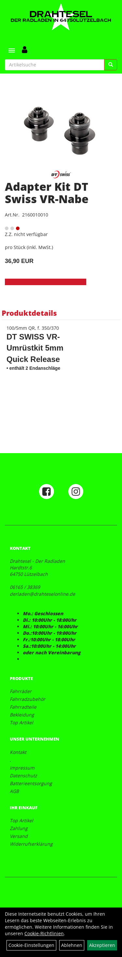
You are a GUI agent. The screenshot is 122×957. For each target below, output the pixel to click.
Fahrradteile (23, 707)
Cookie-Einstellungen (31, 945)
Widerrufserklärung (31, 844)
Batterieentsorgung (31, 783)
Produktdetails (29, 313)
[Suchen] (110, 64)
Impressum (22, 768)
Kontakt (18, 752)
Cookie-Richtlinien (44, 933)
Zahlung (19, 828)
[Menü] (12, 50)
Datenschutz (23, 775)
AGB (14, 791)
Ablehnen (71, 945)
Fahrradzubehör (27, 699)
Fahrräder (21, 691)
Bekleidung (22, 715)
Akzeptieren (102, 945)
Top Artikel (21, 722)
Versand (19, 836)
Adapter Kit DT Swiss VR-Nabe (46, 192)
